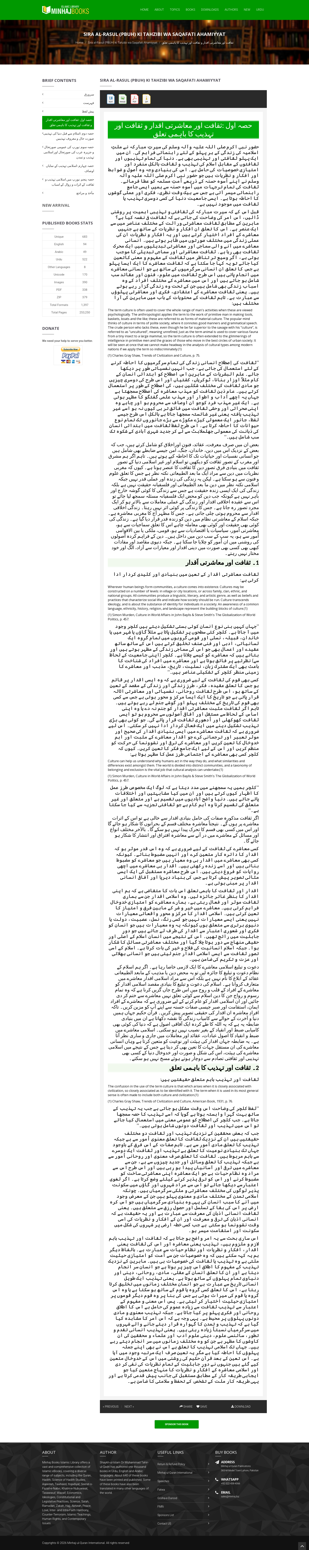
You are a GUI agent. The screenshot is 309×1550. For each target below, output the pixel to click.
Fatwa (161, 1489)
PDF (59, 290)
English (59, 244)
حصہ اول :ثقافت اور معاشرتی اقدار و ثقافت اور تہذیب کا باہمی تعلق (69, 122)
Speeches (163, 1481)
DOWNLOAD (240, 1406)
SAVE (201, 1406)
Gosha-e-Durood (167, 1498)
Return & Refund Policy (171, 1464)
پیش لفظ (88, 111)
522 (84, 259)
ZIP (59, 297)
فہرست (88, 103)
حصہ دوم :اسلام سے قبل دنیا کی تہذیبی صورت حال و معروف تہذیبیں (68, 136)
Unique (58, 236)
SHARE (186, 1406)
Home (144, 9)
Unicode (59, 274)
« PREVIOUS (111, 1406)
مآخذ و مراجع (85, 193)
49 (85, 252)
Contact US (164, 1523)
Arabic (59, 252)
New (247, 9)
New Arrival (56, 205)
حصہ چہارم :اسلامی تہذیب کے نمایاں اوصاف (70, 168)
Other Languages (59, 267)
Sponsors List (165, 1515)
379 (84, 297)
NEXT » (129, 1406)
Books (190, 9)
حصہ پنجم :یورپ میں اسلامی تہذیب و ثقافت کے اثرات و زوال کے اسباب (69, 182)
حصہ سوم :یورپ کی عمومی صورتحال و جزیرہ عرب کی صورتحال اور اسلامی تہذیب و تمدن (69, 152)
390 (84, 282)
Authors (231, 9)
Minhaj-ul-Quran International (174, 1472)
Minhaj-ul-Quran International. (86, 1543)
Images (59, 282)
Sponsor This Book (177, 1424)
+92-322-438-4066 (230, 1483)
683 (84, 236)
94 (85, 244)
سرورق (89, 94)
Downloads (210, 9)
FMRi (160, 1506)
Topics (175, 9)
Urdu (260, 9)
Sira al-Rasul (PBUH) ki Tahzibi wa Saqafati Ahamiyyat (122, 42)
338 (84, 290)
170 (84, 274)
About (159, 9)
